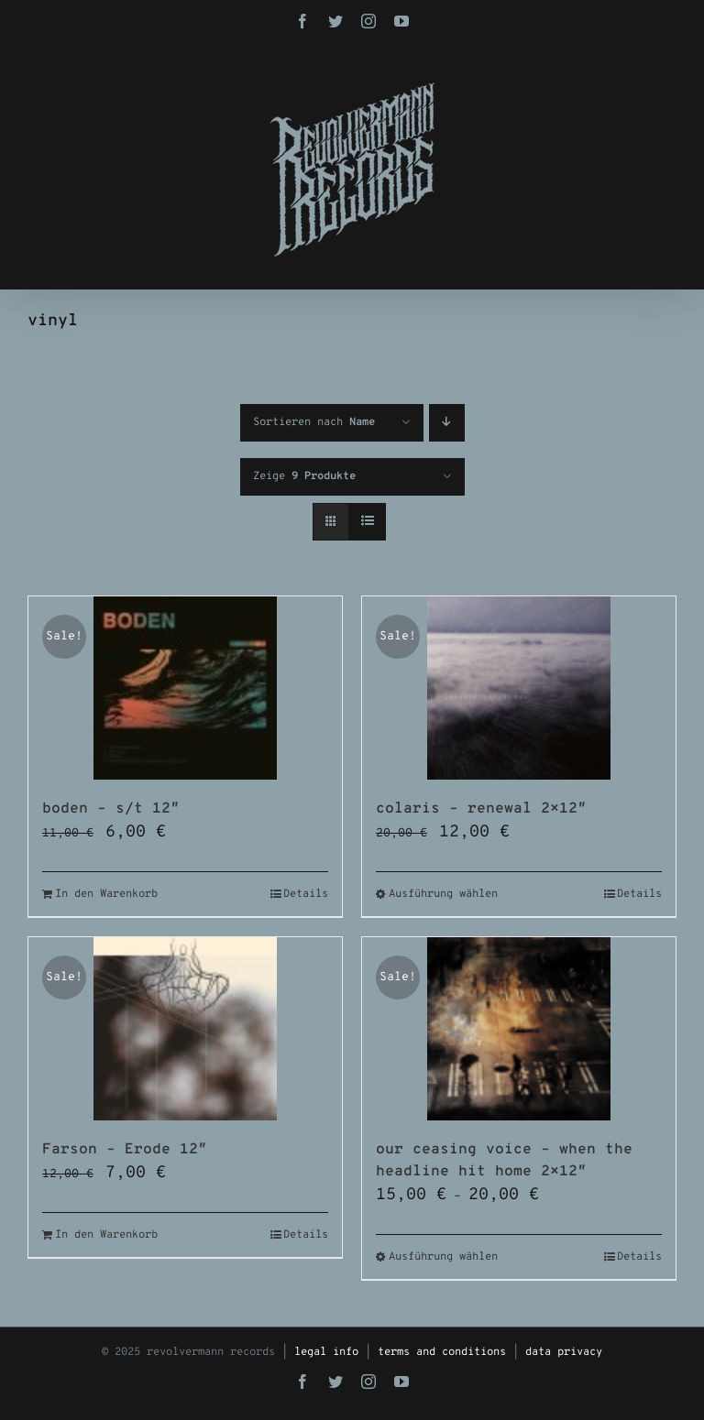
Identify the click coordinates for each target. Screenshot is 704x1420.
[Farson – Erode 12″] (185, 1028)
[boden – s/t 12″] (185, 688)
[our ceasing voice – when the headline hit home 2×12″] (519, 1028)
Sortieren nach (314, 422)
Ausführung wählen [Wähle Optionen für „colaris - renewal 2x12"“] (443, 894)
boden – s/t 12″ (111, 809)
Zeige (304, 476)
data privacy (563, 1352)
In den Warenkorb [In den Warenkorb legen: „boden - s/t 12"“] (106, 894)
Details (305, 894)
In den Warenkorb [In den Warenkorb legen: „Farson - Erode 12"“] (106, 1235)
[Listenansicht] (367, 522)
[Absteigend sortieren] (447, 423)
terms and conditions (442, 1352)
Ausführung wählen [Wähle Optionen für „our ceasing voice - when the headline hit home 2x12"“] (443, 1257)
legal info (326, 1352)
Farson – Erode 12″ (124, 1150)
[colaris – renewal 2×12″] (519, 688)
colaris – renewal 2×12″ (481, 809)
